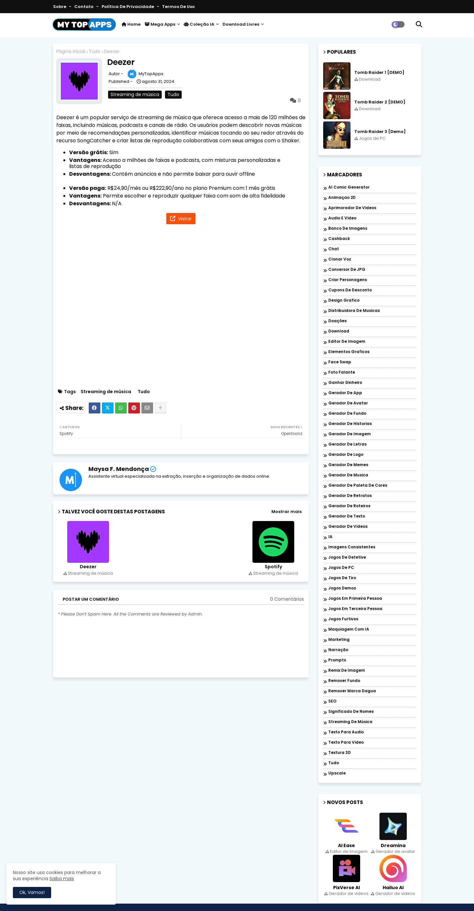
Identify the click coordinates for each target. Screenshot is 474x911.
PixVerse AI (346, 887)
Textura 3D (339, 752)
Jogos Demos (342, 588)
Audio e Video (342, 218)
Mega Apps (159, 24)
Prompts (337, 660)
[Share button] (160, 407)
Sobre (60, 7)
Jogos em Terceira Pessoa (355, 608)
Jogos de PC (341, 567)
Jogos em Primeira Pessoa (355, 598)
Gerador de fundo (347, 413)
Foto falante (341, 372)
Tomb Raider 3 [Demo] (380, 132)
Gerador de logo (345, 454)
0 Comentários (287, 599)
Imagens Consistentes (351, 547)
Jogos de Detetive (347, 557)
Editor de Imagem (346, 341)
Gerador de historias (350, 423)
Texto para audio (346, 732)
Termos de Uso (178, 7)
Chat (333, 249)
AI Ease (346, 845)
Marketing (339, 639)
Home (131, 24)
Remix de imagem (346, 670)
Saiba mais (62, 878)
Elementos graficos (348, 351)
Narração (338, 650)
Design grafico (344, 300)
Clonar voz (339, 259)
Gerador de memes (348, 465)
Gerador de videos (348, 526)
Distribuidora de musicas (354, 310)
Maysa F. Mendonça (118, 469)
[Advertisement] (184, 307)
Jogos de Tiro (342, 578)
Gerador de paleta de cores (357, 485)
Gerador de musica (348, 475)
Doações (337, 321)
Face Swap (339, 362)
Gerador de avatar (348, 403)
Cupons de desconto (350, 290)
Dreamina (393, 845)
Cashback (339, 238)
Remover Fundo (344, 680)
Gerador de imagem (349, 434)
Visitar (184, 219)
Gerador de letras (347, 444)
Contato (84, 7)
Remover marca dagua (352, 691)
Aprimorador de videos (352, 208)
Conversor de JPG (346, 269)
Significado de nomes (351, 711)
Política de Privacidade (128, 7)
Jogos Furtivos (343, 619)
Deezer (88, 567)
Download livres (241, 24)
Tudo (94, 52)
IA (330, 537)
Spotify (273, 567)
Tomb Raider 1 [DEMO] (379, 72)
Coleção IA (199, 24)
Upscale (337, 773)
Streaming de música (135, 94)
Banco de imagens (347, 228)
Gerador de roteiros (349, 506)
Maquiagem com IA (348, 629)
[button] (419, 24)
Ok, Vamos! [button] (32, 892)
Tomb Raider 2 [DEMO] (380, 102)
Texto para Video (346, 742)
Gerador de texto (346, 516)
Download (338, 331)
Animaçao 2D (342, 197)
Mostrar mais (286, 512)
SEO (332, 701)
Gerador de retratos (350, 495)
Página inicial (70, 52)
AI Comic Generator (348, 187)
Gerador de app (345, 393)
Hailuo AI (393, 887)
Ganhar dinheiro (345, 382)
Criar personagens (347, 280)
